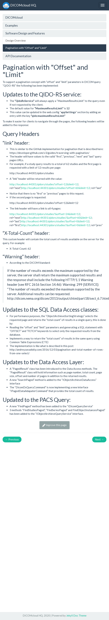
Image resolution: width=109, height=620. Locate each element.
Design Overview (15, 40)
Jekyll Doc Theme (76, 615)
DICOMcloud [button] (14, 17)
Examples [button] (11, 25)
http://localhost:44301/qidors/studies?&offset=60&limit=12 (56, 217)
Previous (12, 439)
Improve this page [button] (54, 425)
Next (99, 439)
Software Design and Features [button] (25, 33)
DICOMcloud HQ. (19, 5)
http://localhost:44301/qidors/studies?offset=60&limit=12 (55, 187)
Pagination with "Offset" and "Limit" (26, 47)
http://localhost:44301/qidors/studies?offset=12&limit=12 (44, 184)
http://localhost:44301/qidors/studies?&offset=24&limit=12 (45, 214)
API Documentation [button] (18, 56)
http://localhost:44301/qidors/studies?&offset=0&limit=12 (54, 221)
